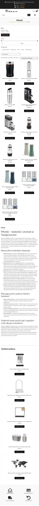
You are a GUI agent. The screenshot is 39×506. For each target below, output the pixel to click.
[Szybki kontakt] (10, 490)
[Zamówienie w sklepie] (29, 58)
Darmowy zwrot (28, 500)
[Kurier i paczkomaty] (10, 498)
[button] (35, 15)
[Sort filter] (10, 54)
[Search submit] (28, 15)
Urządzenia (23, 21)
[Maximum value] (29, 43)
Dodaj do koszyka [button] (10, 83)
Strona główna (12, 21)
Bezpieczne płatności (28, 493)
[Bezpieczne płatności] (29, 490)
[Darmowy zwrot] (29, 498)
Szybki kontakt (10, 493)
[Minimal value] (19, 40)
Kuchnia (18, 21)
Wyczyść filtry (5, 35)
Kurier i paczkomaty (10, 500)
